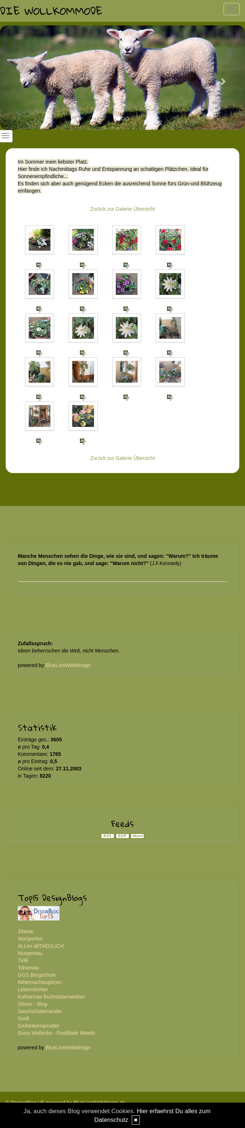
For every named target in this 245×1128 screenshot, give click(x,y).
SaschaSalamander (40, 1011)
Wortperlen (30, 939)
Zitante (25, 931)
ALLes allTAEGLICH (41, 946)
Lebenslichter (33, 989)
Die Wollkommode (51, 11)
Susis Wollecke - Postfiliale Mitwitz (56, 1033)
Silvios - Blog (32, 1004)
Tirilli (23, 960)
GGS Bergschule (37, 975)
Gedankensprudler (39, 1026)
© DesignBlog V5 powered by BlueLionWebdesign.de (65, 1103)
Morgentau (30, 953)
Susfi (23, 1018)
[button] (18, 77)
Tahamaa (28, 968)
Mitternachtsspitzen (40, 982)
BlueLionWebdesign (67, 665)
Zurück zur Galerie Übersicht (122, 209)
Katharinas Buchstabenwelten (51, 997)
